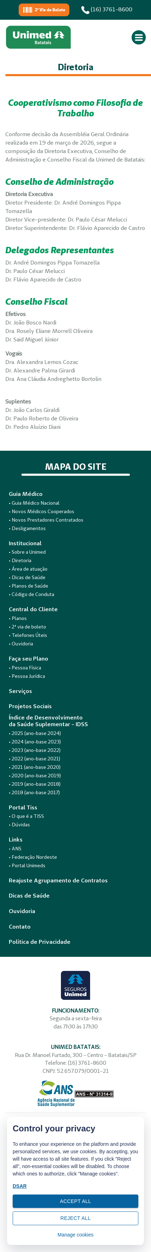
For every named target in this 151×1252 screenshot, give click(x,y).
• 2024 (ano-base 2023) (35, 742)
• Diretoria (20, 560)
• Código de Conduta (31, 594)
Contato (20, 926)
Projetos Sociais (30, 706)
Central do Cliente (33, 609)
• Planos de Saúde (28, 586)
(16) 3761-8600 (106, 10)
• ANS (15, 848)
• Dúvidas (19, 824)
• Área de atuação (28, 569)
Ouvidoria (22, 911)
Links (16, 839)
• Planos (18, 618)
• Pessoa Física (25, 667)
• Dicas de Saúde (27, 577)
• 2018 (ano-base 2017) (34, 792)
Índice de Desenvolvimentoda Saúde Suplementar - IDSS (48, 721)
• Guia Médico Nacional (34, 503)
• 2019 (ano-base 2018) (35, 784)
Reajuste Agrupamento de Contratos (58, 880)
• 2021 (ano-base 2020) (35, 767)
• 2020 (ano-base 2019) (35, 775)
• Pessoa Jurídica (27, 676)
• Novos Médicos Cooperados (41, 511)
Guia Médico (26, 494)
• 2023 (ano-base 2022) (35, 750)
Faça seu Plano (28, 658)
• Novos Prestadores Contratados (46, 520)
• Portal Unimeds (27, 865)
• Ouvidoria (21, 643)
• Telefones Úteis (28, 635)
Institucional (25, 543)
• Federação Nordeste (33, 857)
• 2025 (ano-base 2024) (35, 733)
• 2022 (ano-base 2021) (34, 758)
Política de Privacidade (39, 941)
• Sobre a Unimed (27, 552)
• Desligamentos (27, 528)
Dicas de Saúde (29, 895)
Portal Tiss (23, 807)
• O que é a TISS (26, 816)
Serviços (20, 691)
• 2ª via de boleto (27, 627)
